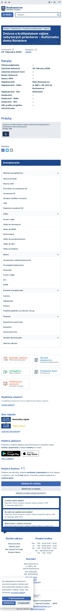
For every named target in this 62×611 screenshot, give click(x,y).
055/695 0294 (31, 573)
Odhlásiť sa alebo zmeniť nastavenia (31, 486)
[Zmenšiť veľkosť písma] (51, 2)
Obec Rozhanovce (37, 602)
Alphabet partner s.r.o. (41, 600)
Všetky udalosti (8, 398)
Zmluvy (28, 45)
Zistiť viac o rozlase (31, 482)
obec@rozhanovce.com (31, 576)
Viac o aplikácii (7, 452)
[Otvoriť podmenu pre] (58, 166)
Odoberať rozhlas (31, 477)
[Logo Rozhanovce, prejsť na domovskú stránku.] (31, 8)
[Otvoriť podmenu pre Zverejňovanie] (58, 161)
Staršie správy (9, 522)
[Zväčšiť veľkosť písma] (54, 2)
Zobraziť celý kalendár (10, 425)
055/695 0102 (31, 571)
